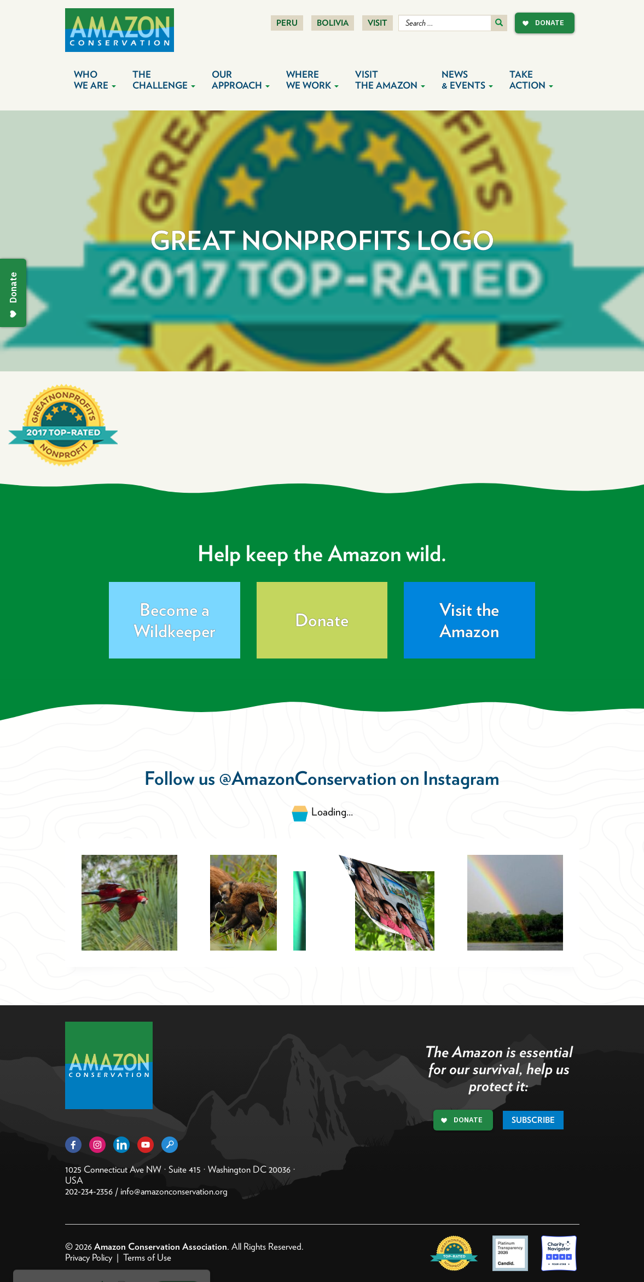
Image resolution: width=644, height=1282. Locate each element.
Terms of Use (147, 1257)
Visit (377, 23)
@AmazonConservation (307, 778)
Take (531, 80)
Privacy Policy (88, 1257)
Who (95, 80)
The (163, 80)
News (467, 80)
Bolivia (333, 23)
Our (241, 80)
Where (312, 80)
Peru (287, 23)
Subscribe (533, 1120)
